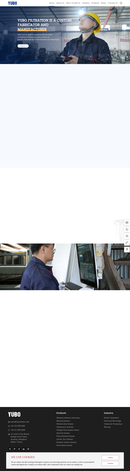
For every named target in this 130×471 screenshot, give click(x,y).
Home (51, 3)
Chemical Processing (113, 424)
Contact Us (113, 3)
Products (95, 3)
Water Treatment (111, 418)
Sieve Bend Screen (64, 445)
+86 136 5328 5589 (18, 426)
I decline (110, 463)
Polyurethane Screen (65, 436)
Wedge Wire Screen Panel (67, 430)
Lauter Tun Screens (64, 439)
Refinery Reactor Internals (68, 418)
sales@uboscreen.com (20, 422)
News (103, 3)
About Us (60, 3)
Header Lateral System (66, 442)
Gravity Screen (63, 433)
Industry (86, 3)
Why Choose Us (73, 3)
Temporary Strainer (65, 427)
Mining (107, 427)
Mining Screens (63, 421)
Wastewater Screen (64, 424)
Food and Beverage (112, 421)
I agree (110, 457)
